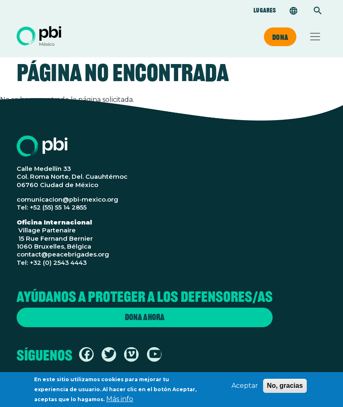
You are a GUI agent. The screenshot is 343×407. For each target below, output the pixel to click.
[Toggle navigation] (315, 36)
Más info (119, 401)
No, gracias (285, 387)
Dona (280, 37)
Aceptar (244, 388)
